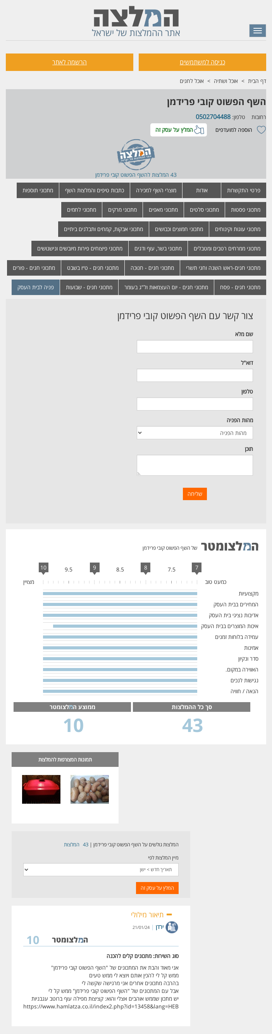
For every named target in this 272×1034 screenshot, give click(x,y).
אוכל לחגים (192, 81)
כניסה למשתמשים (202, 62)
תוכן (249, 448)
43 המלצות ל (162, 174)
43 (85, 844)
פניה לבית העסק (35, 287)
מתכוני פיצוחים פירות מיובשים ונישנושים (79, 248)
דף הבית (257, 81)
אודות (202, 190)
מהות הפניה (240, 420)
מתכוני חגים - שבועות (89, 287)
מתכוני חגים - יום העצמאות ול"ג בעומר (166, 287)
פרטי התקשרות (243, 190)
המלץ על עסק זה (174, 129)
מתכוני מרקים (122, 209)
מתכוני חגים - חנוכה (152, 267)
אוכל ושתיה (226, 81)
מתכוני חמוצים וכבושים (179, 229)
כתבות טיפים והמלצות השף (94, 190)
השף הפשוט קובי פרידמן (216, 101)
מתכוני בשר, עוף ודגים (158, 248)
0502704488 (213, 116)
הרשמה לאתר (69, 62)
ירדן (160, 926)
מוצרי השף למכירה (156, 190)
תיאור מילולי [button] (151, 914)
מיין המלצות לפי (163, 857)
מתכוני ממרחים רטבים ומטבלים (227, 248)
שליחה (195, 493)
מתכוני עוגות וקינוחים (237, 229)
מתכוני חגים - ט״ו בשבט (93, 267)
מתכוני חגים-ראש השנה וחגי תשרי (223, 267)
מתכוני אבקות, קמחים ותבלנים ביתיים (103, 229)
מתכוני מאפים (163, 209)
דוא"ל (247, 362)
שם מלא (244, 334)
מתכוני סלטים (204, 209)
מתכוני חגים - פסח (240, 287)
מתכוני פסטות (245, 209)
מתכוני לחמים (81, 209)
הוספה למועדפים (233, 129)
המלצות (71, 844)
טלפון (247, 391)
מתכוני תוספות (37, 190)
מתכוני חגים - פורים (34, 267)
